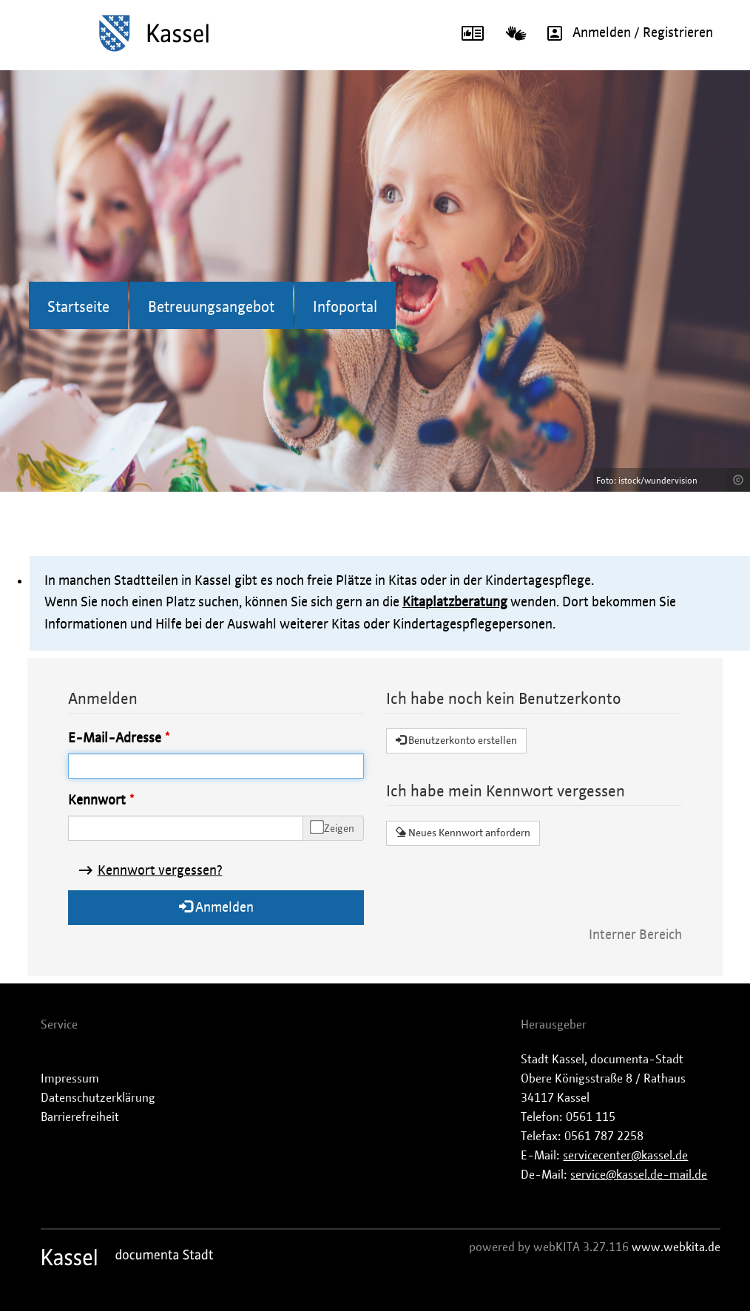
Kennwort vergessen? (160, 871)
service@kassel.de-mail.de (638, 1175)
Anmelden (216, 907)
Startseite (78, 307)
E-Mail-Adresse (114, 738)
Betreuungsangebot (211, 307)
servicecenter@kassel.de (625, 1156)
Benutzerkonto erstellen (456, 740)
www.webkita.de (676, 1247)
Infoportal (345, 307)
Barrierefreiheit (80, 1117)
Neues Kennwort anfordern (463, 833)
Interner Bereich (635, 935)
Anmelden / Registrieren (625, 33)
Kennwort (97, 800)
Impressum (70, 1079)
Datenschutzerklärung (98, 1098)
